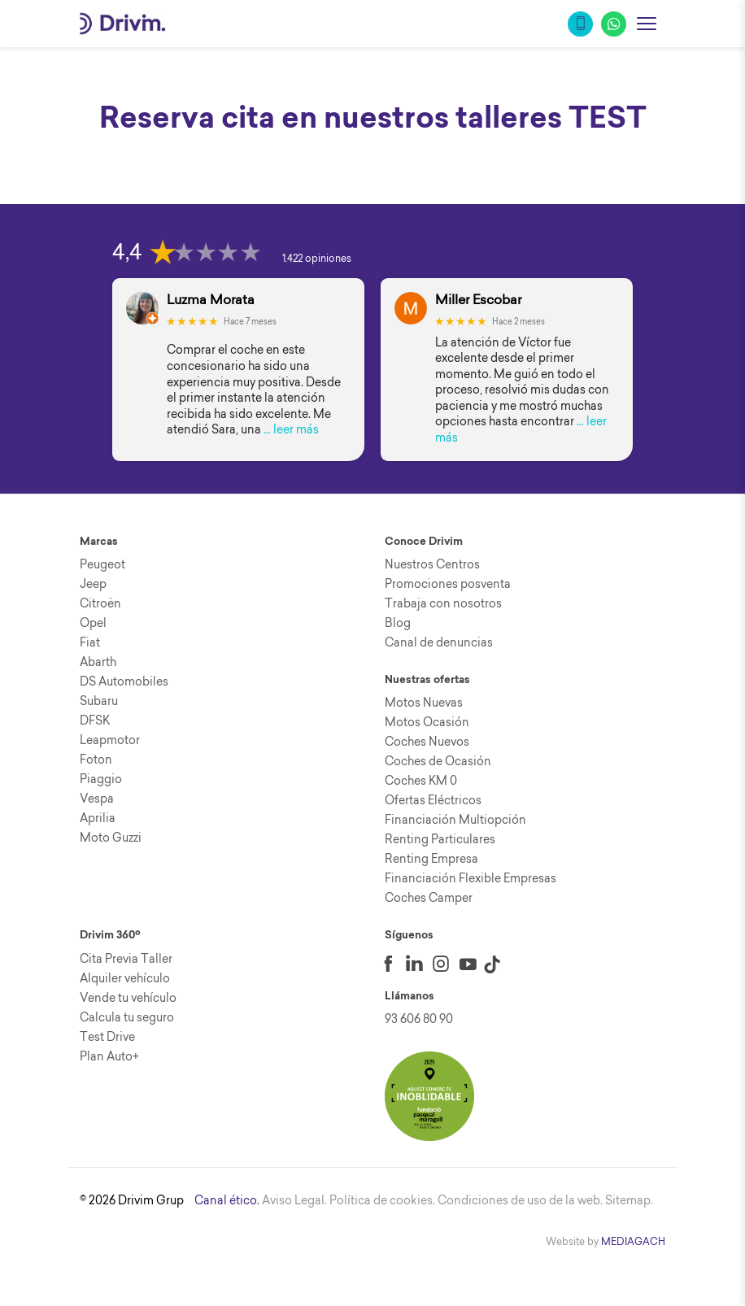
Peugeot (102, 564)
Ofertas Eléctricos (433, 800)
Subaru (99, 701)
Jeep (93, 584)
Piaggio (101, 779)
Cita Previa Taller (126, 958)
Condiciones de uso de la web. (520, 1200)
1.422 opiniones (316, 258)
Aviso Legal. (294, 1200)
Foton (96, 759)
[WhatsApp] (613, 24)
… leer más (291, 429)
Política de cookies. (382, 1200)
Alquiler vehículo (125, 978)
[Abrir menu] (646, 23)
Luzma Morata (211, 299)
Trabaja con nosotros (443, 603)
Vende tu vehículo (128, 997)
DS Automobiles (124, 681)
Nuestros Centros (432, 564)
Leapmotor (110, 740)
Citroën (100, 603)
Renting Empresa (431, 858)
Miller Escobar (478, 299)
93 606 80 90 (419, 1019)
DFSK (95, 720)
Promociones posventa (448, 584)
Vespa (97, 798)
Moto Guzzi (111, 837)
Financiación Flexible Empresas (470, 878)
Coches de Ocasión (438, 761)
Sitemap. (629, 1200)
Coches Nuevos (427, 741)
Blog (398, 623)
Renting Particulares (440, 839)
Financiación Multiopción (455, 819)
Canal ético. (226, 1200)
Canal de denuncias (439, 642)
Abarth (98, 662)
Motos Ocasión (427, 722)
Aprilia (97, 818)
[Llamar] (580, 24)
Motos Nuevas (424, 702)
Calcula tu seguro (127, 1017)
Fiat (90, 642)
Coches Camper (429, 897)
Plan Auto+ (109, 1056)
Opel (93, 623)
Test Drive (107, 1037)
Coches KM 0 (421, 780)
